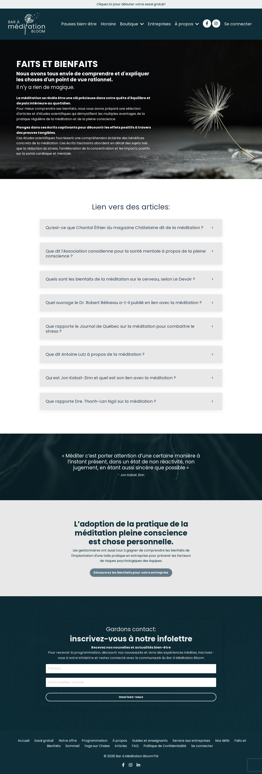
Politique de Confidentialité (164, 746)
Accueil (23, 741)
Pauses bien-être (77, 24)
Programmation (94, 741)
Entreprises (158, 24)
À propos (186, 24)
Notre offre (68, 741)
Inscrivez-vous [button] (131, 698)
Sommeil (72, 746)
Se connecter (238, 24)
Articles (121, 746)
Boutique (131, 24)
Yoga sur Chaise (97, 746)
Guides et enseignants (150, 741)
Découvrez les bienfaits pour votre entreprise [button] (131, 573)
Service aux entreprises (191, 741)
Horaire (107, 24)
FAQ (135, 746)
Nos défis (222, 741)
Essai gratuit (44, 741)
